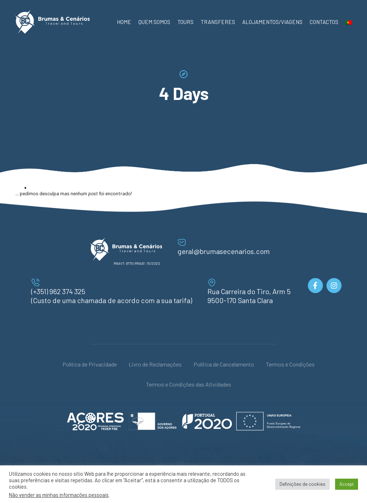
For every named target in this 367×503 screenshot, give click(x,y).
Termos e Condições (290, 364)
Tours (185, 22)
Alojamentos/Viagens (272, 22)
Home (124, 22)
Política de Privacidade (89, 364)
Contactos (324, 22)
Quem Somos (154, 22)
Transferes (218, 22)
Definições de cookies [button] (302, 484)
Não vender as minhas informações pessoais (59, 495)
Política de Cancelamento (224, 364)
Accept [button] (346, 484)
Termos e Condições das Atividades (188, 384)
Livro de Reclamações (155, 364)
